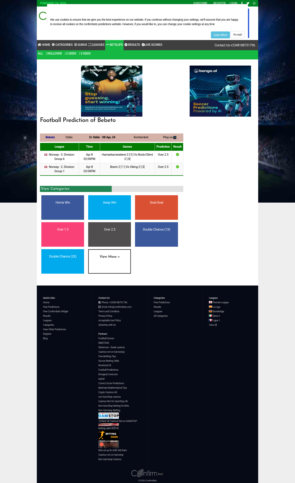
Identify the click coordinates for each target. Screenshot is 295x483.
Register (47, 333)
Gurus (80, 45)
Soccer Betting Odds (108, 360)
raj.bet (101, 378)
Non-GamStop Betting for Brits (113, 405)
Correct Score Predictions (111, 383)
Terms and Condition (108, 311)
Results (132, 45)
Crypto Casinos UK (107, 392)
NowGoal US (104, 365)
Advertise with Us (107, 324)
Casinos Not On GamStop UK (113, 401)
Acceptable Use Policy (109, 320)
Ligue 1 (214, 320)
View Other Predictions (54, 329)
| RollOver (54, 53)
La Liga (214, 307)
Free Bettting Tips (107, 356)
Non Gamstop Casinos (109, 459)
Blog (45, 338)
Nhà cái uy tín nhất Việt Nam (112, 450)
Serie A (214, 316)
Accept (237, 34)
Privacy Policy (105, 316)
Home (44, 45)
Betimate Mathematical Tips (112, 387)
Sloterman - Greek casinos (111, 347)
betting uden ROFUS (108, 434)
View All (213, 324)
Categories (62, 45)
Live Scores (152, 45)
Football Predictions (108, 369)
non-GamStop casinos (109, 396)
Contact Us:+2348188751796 (235, 45)
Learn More (220, 35)
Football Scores (106, 338)
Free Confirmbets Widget (55, 311)
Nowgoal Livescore (108, 374)
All (40, 53)
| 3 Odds (84, 53)
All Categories (161, 316)
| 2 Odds (70, 53)
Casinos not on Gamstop (110, 454)
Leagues (96, 45)
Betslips (114, 45)
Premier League (219, 302)
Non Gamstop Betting (109, 414)
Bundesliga (216, 311)
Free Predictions (51, 307)
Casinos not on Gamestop (111, 351)
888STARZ (103, 342)
